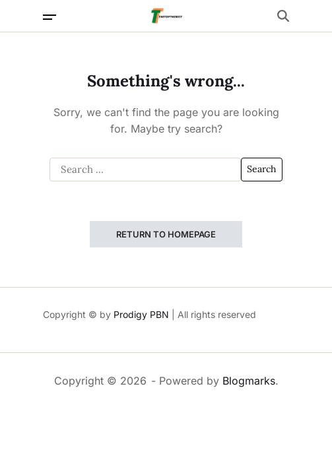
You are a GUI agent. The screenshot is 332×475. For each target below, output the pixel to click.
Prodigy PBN (141, 314)
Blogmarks (248, 380)
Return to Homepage (166, 234)
